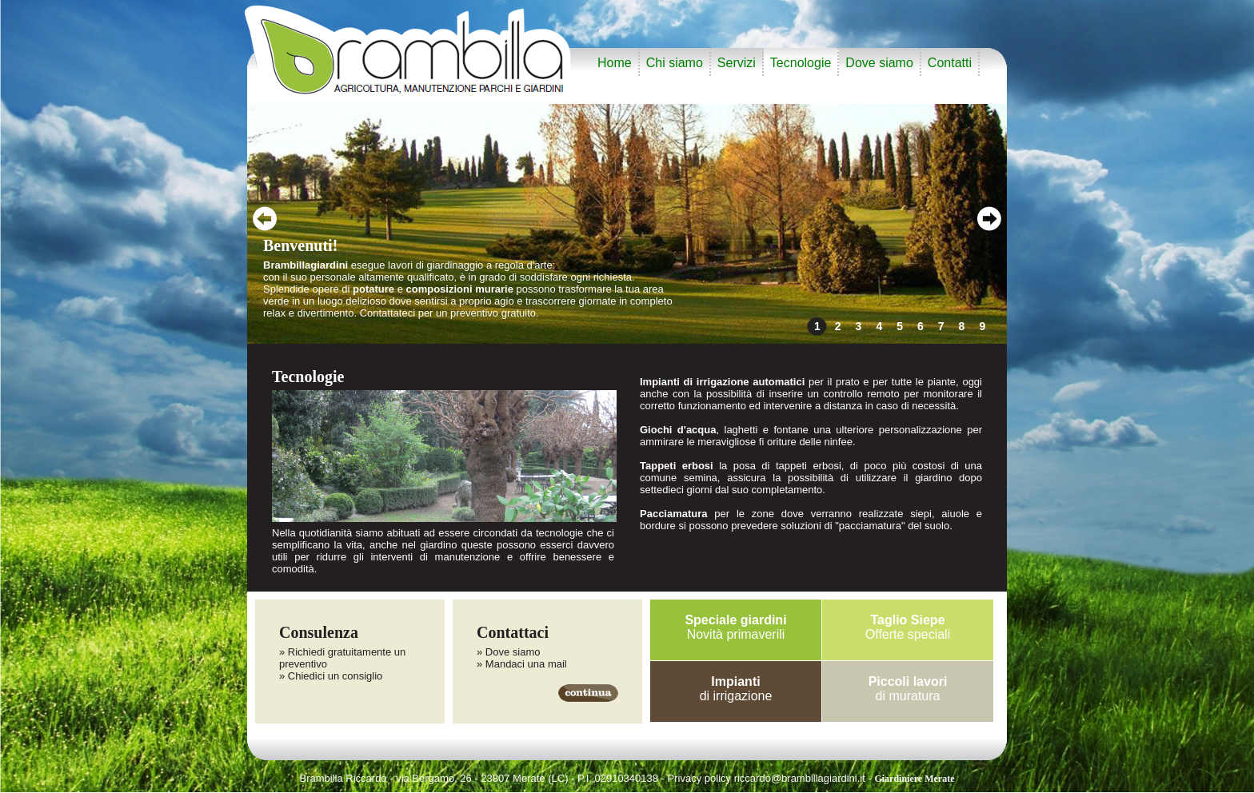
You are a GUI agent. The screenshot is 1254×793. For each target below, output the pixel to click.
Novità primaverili (735, 627)
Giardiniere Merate (914, 778)
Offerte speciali (907, 627)
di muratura (908, 689)
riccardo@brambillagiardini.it (799, 778)
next (988, 218)
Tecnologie (801, 63)
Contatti (950, 63)
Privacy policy (699, 778)
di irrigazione (736, 689)
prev (265, 218)
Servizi (736, 63)
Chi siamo (674, 63)
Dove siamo (879, 63)
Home (614, 63)
